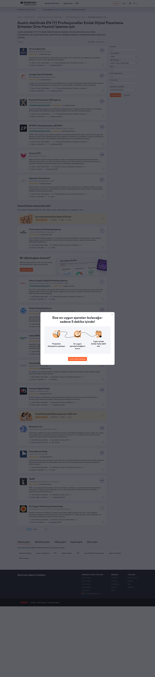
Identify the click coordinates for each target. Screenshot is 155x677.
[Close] (112, 314)
